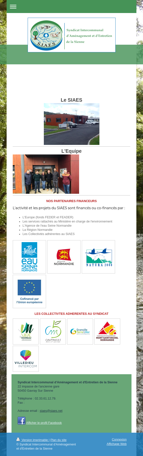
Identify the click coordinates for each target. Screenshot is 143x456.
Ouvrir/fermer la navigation (71, 6)
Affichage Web (117, 444)
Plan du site (58, 440)
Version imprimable (32, 440)
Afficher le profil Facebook (44, 423)
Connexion (119, 439)
